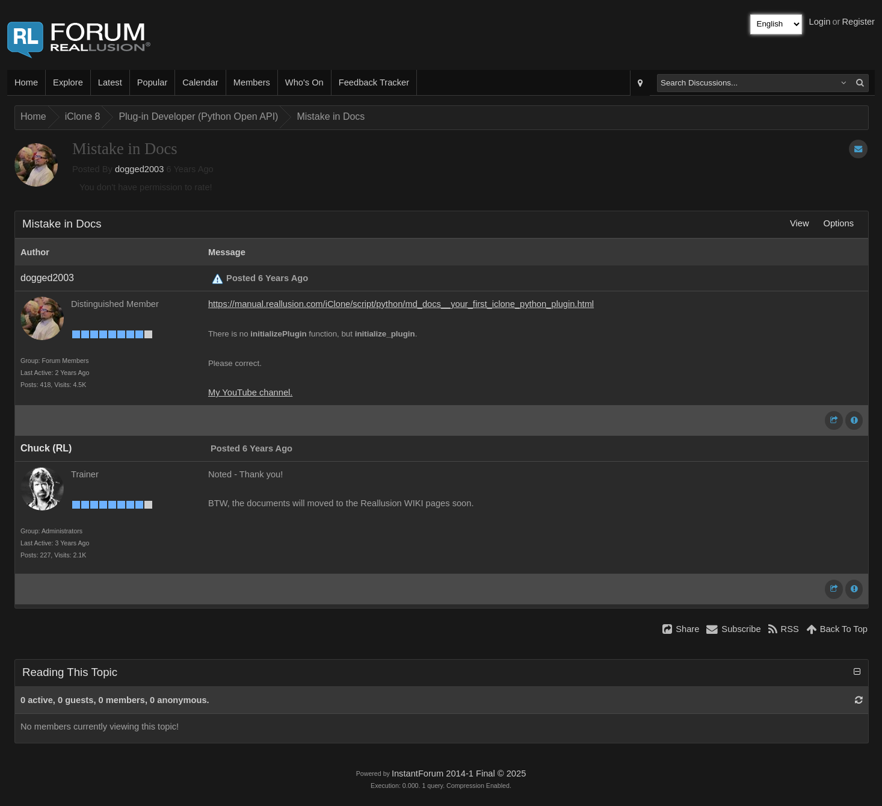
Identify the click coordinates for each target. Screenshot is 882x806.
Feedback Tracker (374, 82)
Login (820, 21)
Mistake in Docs (331, 116)
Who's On (304, 82)
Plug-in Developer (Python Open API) (198, 116)
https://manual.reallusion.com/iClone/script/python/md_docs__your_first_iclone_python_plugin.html (401, 304)
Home (26, 82)
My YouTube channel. (250, 392)
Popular (152, 82)
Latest (110, 82)
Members (251, 82)
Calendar (200, 82)
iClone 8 (82, 116)
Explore (68, 82)
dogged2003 (139, 169)
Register (858, 21)
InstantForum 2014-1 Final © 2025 (459, 773)
